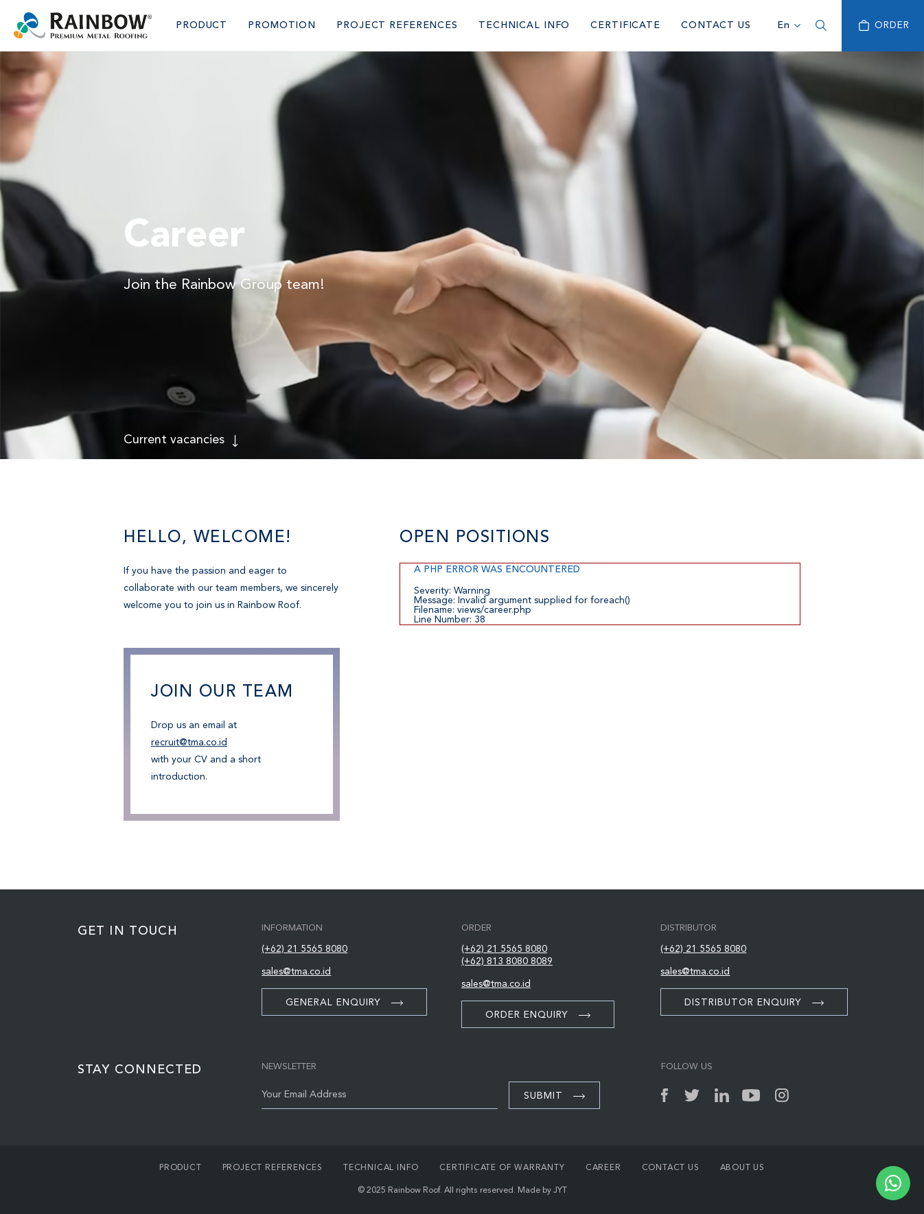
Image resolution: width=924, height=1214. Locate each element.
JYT (560, 1191)
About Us (742, 1168)
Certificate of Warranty (501, 1168)
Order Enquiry (537, 1015)
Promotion (282, 25)
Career (603, 1168)
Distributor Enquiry (754, 1002)
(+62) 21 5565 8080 (304, 949)
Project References (397, 25)
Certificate (625, 25)
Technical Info (524, 25)
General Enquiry (344, 1002)
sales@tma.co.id (296, 972)
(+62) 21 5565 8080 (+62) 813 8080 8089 (507, 955)
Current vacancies (174, 440)
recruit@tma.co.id (189, 742)
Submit (554, 1096)
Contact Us (716, 25)
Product (201, 25)
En (783, 25)
